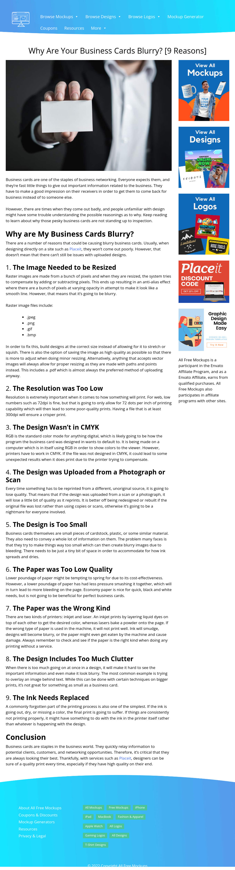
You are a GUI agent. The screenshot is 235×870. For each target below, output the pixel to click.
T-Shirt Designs (95, 845)
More (99, 28)
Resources (74, 28)
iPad (88, 817)
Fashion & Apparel (130, 817)
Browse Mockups (59, 16)
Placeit (75, 249)
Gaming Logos (95, 835)
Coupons (49, 28)
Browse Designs (103, 16)
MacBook (104, 817)
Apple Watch (94, 826)
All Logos (115, 826)
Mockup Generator (186, 16)
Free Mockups (118, 807)
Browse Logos (144, 16)
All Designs (119, 835)
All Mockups (93, 807)
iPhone (140, 807)
